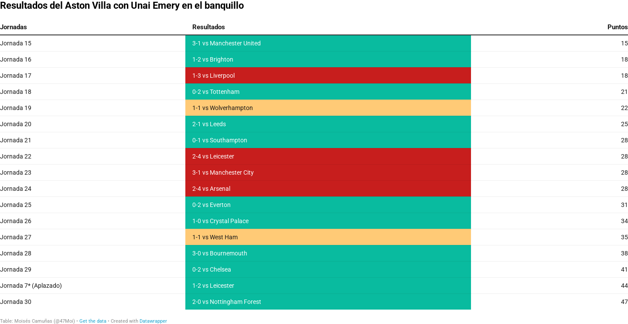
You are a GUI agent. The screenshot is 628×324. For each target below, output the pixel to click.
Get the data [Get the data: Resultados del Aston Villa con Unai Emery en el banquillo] (92, 321)
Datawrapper (153, 321)
